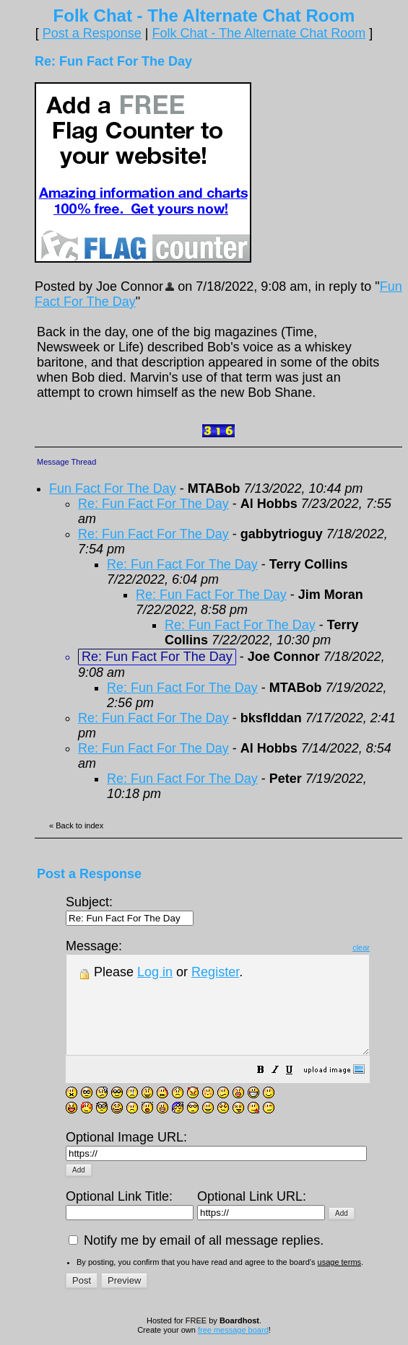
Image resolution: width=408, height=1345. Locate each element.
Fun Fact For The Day (112, 488)
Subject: (130, 909)
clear (397, 947)
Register (215, 972)
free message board (233, 1334)
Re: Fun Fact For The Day (153, 503)
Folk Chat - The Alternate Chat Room (258, 33)
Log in (155, 972)
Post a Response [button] (92, 33)
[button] (297, 1090)
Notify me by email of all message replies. (196, 1244)
